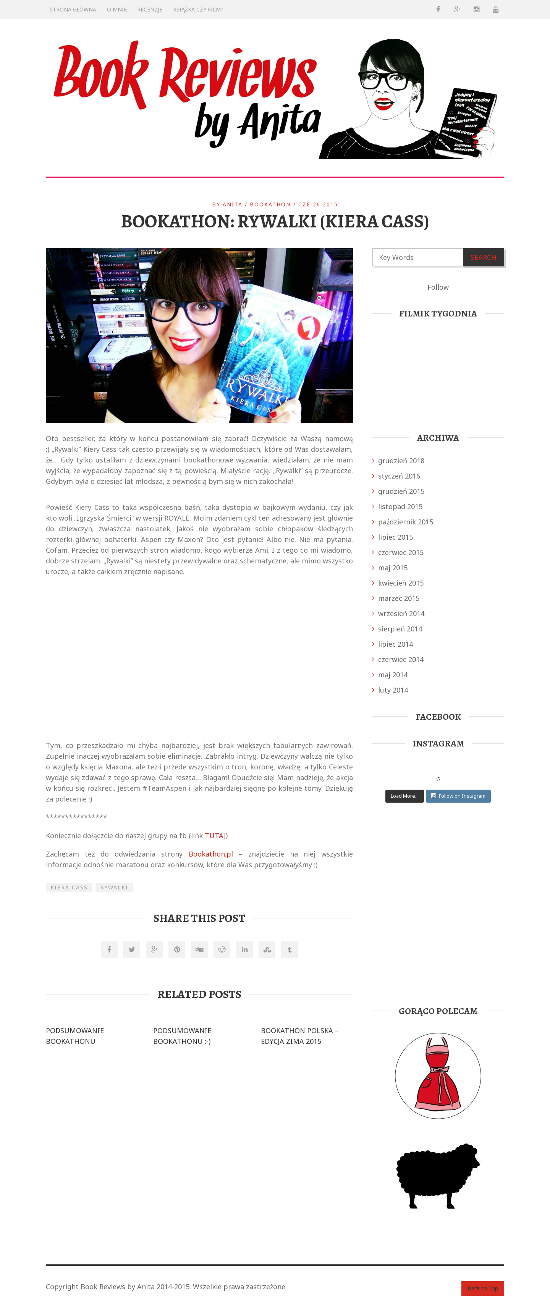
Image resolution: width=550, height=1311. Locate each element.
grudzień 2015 (398, 491)
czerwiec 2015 (398, 552)
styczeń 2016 (396, 475)
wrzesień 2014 (398, 613)
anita (233, 204)
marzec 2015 (395, 598)
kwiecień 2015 (398, 582)
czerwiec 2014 (398, 659)
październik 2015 (402, 521)
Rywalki (114, 887)
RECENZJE (149, 9)
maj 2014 (390, 674)
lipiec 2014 (392, 644)
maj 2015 (390, 567)
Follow (438, 287)
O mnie (117, 9)
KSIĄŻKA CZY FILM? (198, 9)
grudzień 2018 (398, 460)
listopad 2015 (397, 506)
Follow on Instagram (458, 795)
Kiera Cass (69, 887)
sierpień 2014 (397, 628)
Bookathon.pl (211, 853)
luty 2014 (390, 689)
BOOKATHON (270, 204)
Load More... (405, 795)
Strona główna (73, 9)
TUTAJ (215, 835)
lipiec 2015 (392, 537)
